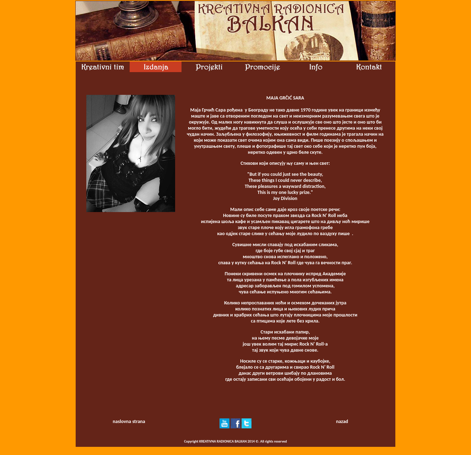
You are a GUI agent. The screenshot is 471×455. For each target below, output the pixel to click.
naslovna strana (129, 421)
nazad (342, 421)
